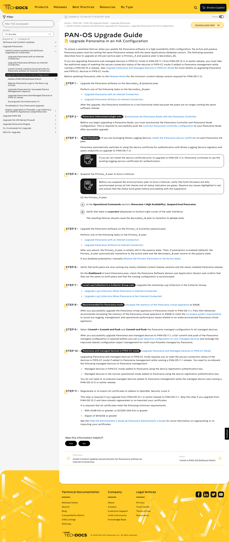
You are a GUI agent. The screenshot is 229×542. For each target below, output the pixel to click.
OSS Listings (69, 519)
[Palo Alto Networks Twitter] (214, 496)
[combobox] (28, 23)
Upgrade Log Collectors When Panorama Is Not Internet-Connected (123, 296)
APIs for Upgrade (11, 132)
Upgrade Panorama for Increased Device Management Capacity (28, 90)
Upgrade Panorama (13, 46)
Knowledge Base (117, 519)
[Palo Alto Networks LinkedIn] (206, 496)
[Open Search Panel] (196, 7)
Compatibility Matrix (73, 515)
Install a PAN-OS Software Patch (24, 79)
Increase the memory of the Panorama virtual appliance (157, 304)
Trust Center (143, 507)
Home (67, 23)
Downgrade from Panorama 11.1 (24, 101)
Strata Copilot (213, 8)
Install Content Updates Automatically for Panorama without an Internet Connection (29, 70)
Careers (112, 507)
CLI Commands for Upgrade (17, 128)
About (111, 502)
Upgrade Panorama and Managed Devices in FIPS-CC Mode (30, 96)
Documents (142, 515)
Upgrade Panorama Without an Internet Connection (28, 64)
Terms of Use (143, 511)
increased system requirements (203, 314)
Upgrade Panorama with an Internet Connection (26, 57)
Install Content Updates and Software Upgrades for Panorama (24, 52)
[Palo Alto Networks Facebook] (199, 496)
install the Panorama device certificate (174, 138)
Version (6, 30)
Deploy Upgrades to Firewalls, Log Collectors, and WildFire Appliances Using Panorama (28, 111)
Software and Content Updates (18, 42)
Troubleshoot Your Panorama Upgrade (24, 105)
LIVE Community (117, 515)
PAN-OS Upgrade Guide (96, 23)
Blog (64, 511)
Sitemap (66, 524)
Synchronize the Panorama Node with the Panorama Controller (160, 116)
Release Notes (118, 76)
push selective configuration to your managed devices (168, 339)
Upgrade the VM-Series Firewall (19, 120)
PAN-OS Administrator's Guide (107, 421)
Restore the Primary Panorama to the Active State (152, 258)
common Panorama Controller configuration (168, 126)
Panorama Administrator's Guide (147, 421)
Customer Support (118, 511)
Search (65, 507)
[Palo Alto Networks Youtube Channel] (221, 496)
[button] (227, 434)
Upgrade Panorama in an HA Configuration (27, 75)
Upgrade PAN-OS (12, 116)
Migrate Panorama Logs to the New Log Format (28, 84)
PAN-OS (77, 23)
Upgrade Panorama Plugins (16, 124)
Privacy (140, 502)
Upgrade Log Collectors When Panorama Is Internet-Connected (121, 291)
